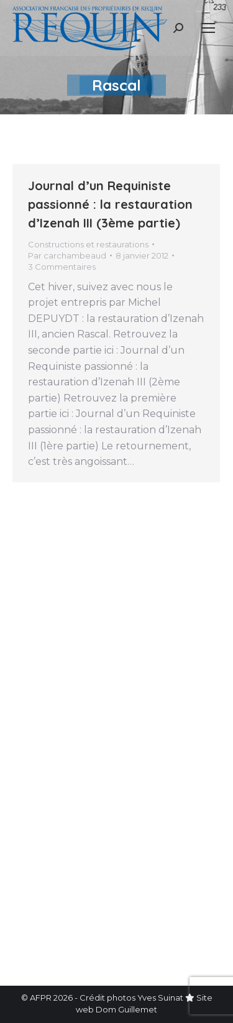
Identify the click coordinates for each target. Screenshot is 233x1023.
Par (67, 255)
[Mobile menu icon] (208, 28)
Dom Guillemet (126, 1009)
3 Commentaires (62, 267)
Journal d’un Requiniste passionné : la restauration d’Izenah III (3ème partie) (110, 204)
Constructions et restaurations (88, 244)
